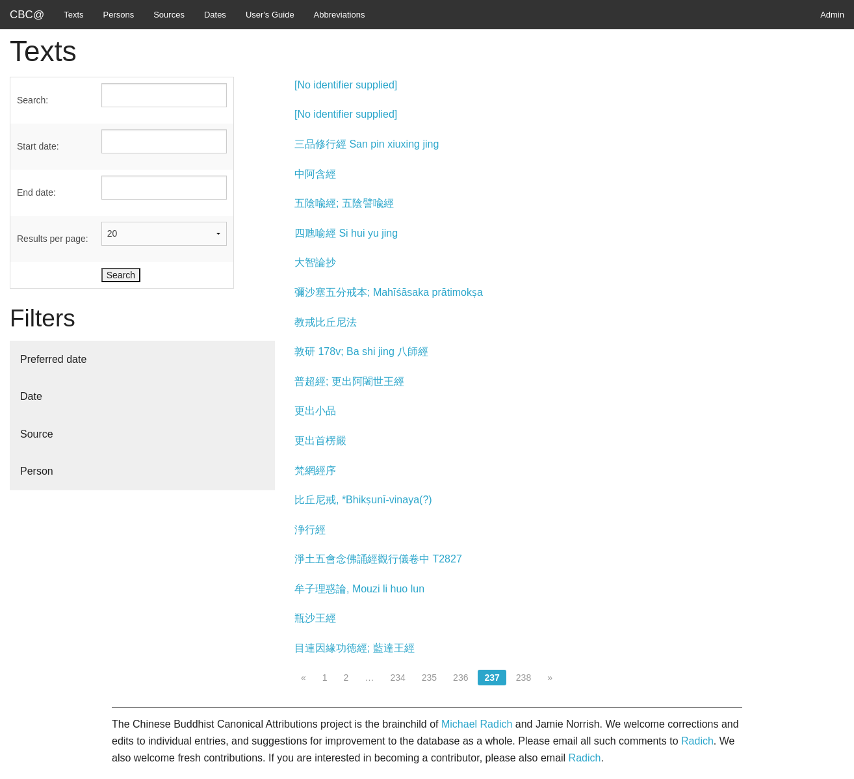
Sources (169, 15)
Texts (73, 15)
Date (31, 396)
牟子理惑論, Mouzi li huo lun (359, 588)
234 (397, 677)
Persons (119, 15)
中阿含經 (315, 173)
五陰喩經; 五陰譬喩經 (344, 203)
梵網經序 (315, 470)
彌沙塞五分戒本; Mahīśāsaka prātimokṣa (388, 292)
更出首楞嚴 (320, 440)
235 (429, 677)
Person (36, 471)
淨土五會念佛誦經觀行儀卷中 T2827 (378, 558)
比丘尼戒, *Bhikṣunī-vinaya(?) (363, 499)
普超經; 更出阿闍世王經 (349, 381)
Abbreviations (339, 15)
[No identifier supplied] (345, 84)
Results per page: (52, 238)
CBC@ (27, 14)
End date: (36, 192)
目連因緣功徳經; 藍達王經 (354, 648)
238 (523, 677)
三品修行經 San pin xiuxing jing (366, 144)
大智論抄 (315, 262)
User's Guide (270, 15)
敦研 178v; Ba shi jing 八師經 (361, 351)
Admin (832, 15)
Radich (697, 740)
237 (491, 677)
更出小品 (315, 410)
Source (36, 434)
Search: (32, 100)
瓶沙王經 (315, 618)
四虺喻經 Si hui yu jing (346, 233)
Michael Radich (476, 724)
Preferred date (53, 359)
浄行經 (310, 529)
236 (460, 677)
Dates (215, 15)
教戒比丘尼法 (325, 322)
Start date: (38, 146)
